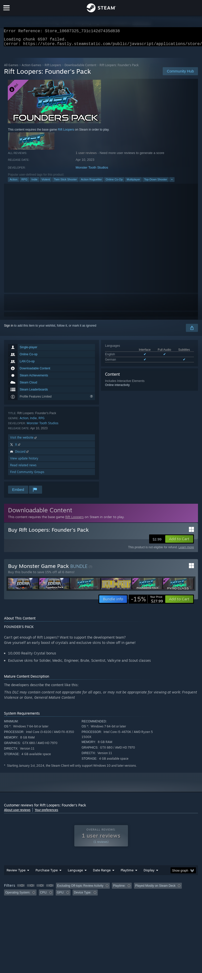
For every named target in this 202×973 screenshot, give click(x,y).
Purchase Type (47, 873)
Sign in (8, 328)
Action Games (31, 68)
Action (13, 182)
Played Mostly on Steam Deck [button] (155, 888)
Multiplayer (133, 182)
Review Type (16, 873)
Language (75, 873)
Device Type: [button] (82, 895)
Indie (34, 182)
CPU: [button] (43, 895)
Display (149, 873)
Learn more (186, 550)
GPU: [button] (60, 895)
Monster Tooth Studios (92, 170)
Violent (46, 182)
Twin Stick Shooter (65, 182)
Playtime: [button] (119, 888)
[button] (179, 542)
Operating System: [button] (17, 895)
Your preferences (46, 813)
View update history (24, 461)
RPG (24, 182)
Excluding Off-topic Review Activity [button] (80, 888)
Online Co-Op (114, 182)
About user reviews (17, 813)
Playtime (127, 873)
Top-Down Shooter (155, 182)
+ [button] (172, 182)
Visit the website (24, 440)
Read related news (23, 468)
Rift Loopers (53, 68)
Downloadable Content (80, 68)
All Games (11, 68)
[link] (146, 602)
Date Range (102, 873)
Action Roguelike (91, 182)
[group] (101, 892)
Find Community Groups (27, 475)
